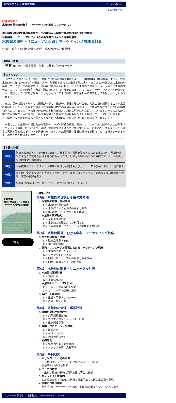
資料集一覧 (116, 9)
